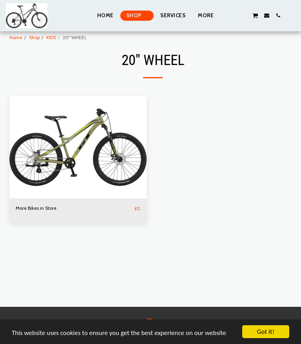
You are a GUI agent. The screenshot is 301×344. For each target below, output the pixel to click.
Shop (34, 37)
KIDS (51, 37)
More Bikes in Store (36, 208)
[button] (232, 15)
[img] (78, 147)
